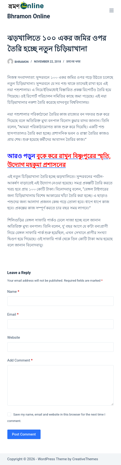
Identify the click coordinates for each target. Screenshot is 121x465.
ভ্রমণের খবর (73, 61)
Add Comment (20, 360)
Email (13, 315)
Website (13, 337)
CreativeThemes (85, 459)
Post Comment (24, 434)
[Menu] (111, 10)
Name (13, 292)
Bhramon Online (28, 16)
